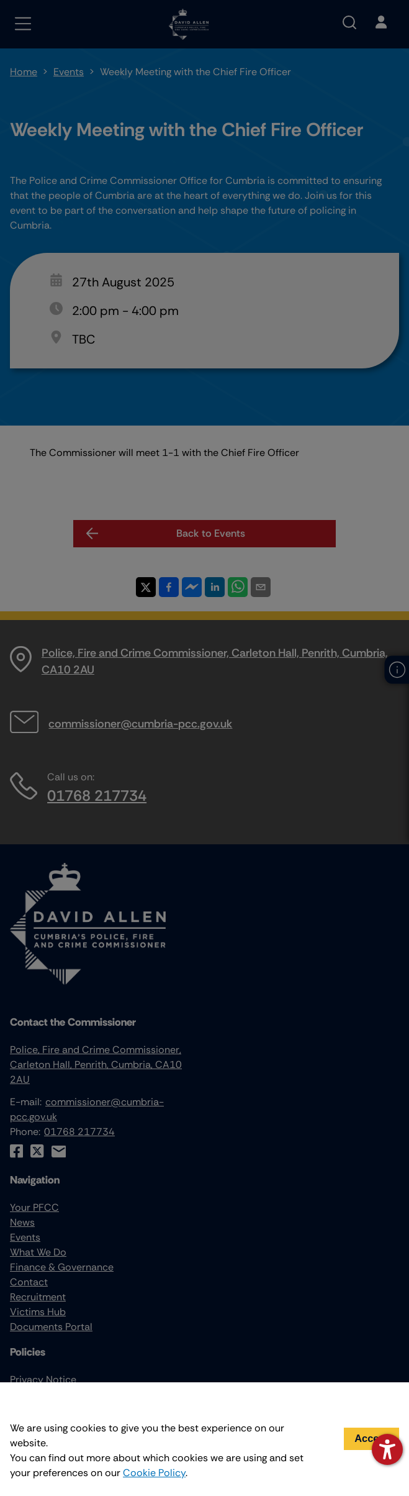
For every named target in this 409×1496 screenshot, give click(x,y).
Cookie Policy (154, 1472)
